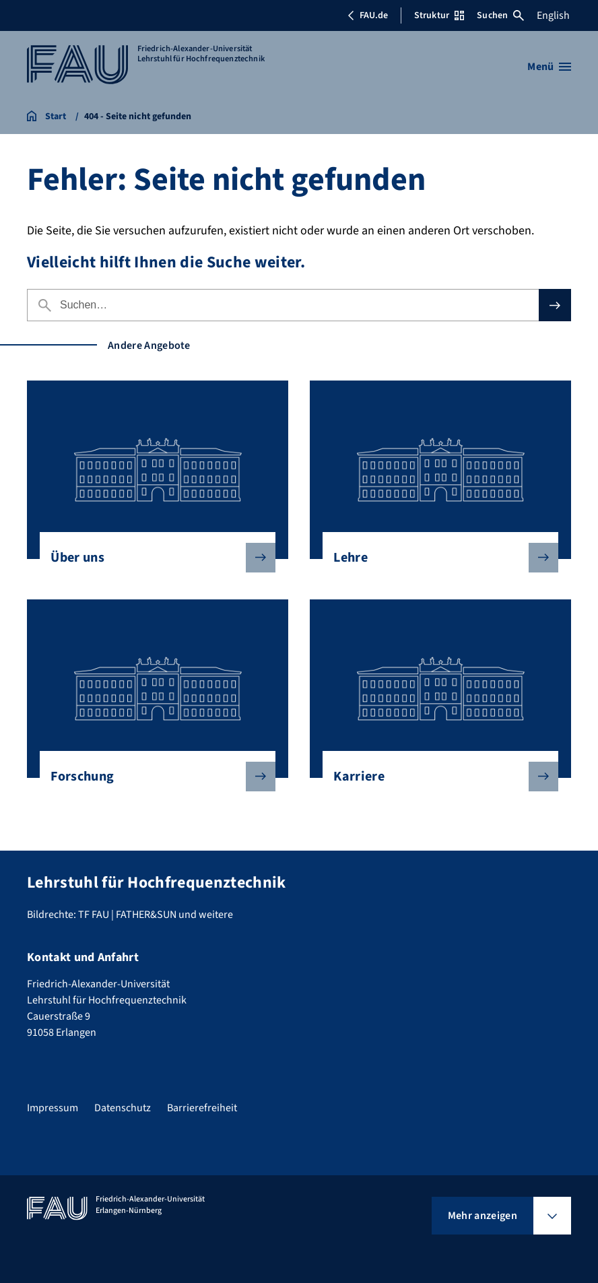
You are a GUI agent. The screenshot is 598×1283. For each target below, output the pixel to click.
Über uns (152, 557)
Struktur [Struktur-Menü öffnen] (439, 15)
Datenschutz (122, 1107)
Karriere (434, 776)
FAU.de (368, 15)
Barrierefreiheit (202, 1107)
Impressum (52, 1107)
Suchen (500, 15)
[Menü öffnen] (549, 66)
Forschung (152, 776)
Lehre (434, 557)
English (553, 15)
